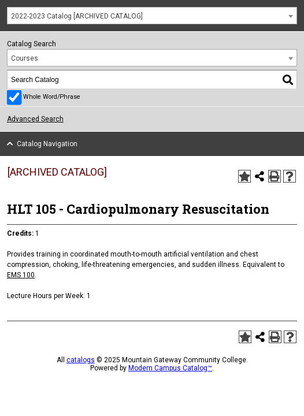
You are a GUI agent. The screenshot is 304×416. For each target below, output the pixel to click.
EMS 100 (21, 275)
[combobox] (152, 15)
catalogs (80, 360)
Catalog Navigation (47, 144)
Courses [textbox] (24, 58)
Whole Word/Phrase (51, 97)
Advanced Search (35, 119)
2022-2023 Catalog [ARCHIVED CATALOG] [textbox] (77, 16)
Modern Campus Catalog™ (170, 368)
